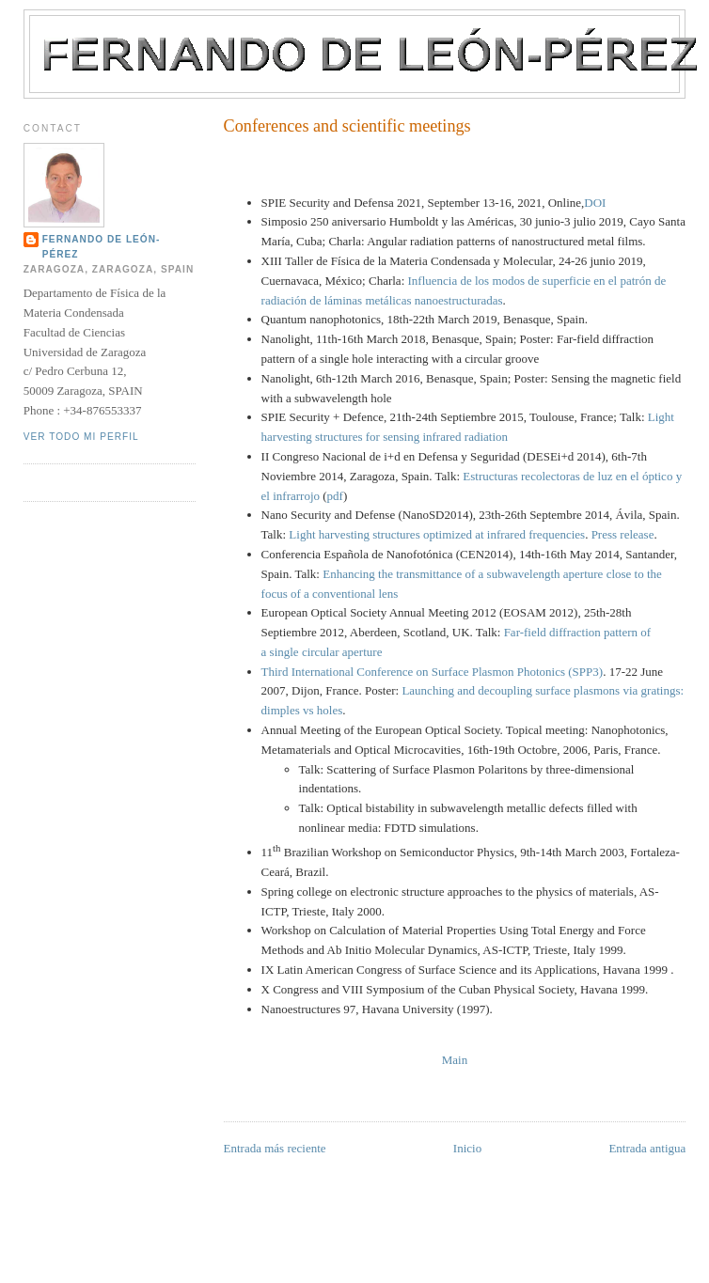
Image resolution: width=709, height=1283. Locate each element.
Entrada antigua (646, 1148)
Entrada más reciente (275, 1148)
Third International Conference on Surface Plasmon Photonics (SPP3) (432, 672)
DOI (595, 203)
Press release (622, 534)
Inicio (467, 1148)
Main (454, 1060)
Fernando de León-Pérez (101, 246)
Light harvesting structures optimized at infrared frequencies (437, 534)
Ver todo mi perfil (81, 436)
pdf (335, 496)
